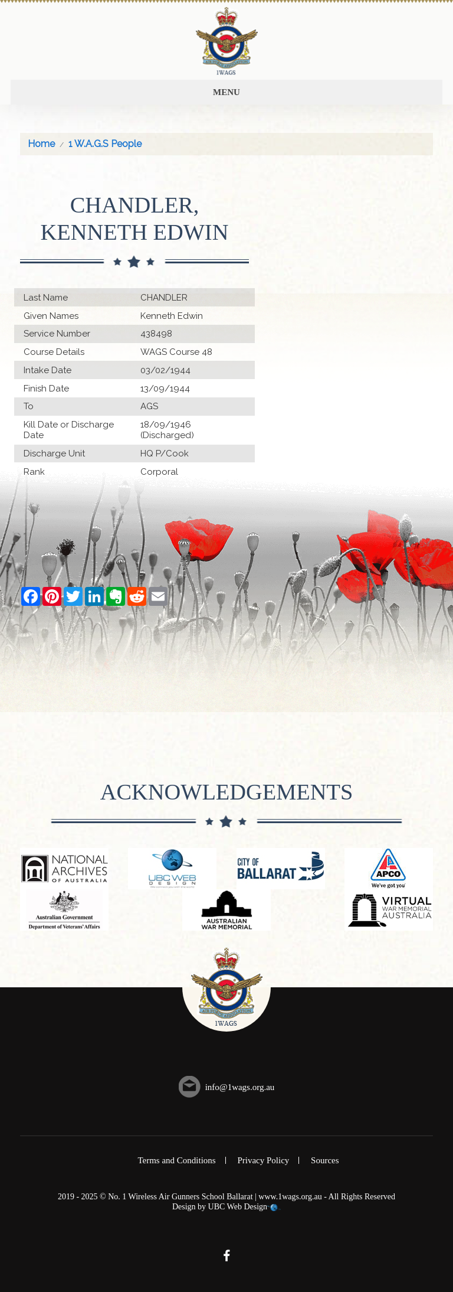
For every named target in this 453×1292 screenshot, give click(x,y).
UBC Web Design (238, 1206)
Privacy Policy (263, 1160)
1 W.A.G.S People (105, 143)
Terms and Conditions (176, 1160)
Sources (325, 1160)
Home (41, 143)
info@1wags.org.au (240, 1087)
